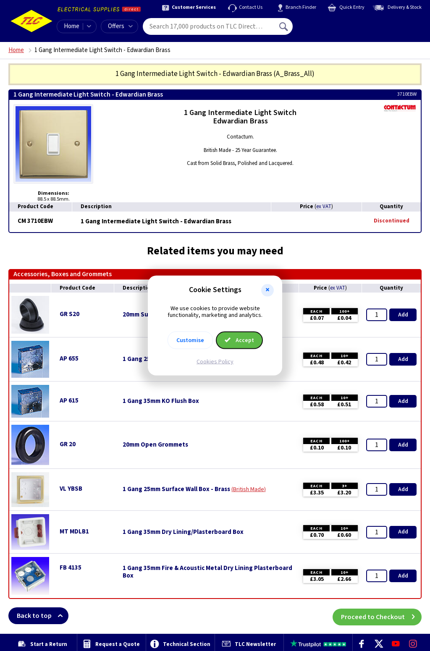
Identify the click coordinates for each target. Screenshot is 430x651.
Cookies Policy (215, 362)
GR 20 (68, 444)
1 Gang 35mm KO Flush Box (161, 401)
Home (71, 26)
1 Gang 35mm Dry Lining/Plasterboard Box (183, 532)
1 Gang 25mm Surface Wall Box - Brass (176, 489)
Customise (190, 340)
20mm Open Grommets (155, 445)
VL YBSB (71, 488)
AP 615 (69, 400)
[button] (267, 290)
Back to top (42, 615)
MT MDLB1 (74, 531)
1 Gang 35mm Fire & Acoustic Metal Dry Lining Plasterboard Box (207, 572)
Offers (120, 26)
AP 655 (69, 358)
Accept (239, 340)
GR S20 (69, 314)
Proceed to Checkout (381, 615)
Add (403, 315)
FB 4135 (70, 567)
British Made (248, 489)
